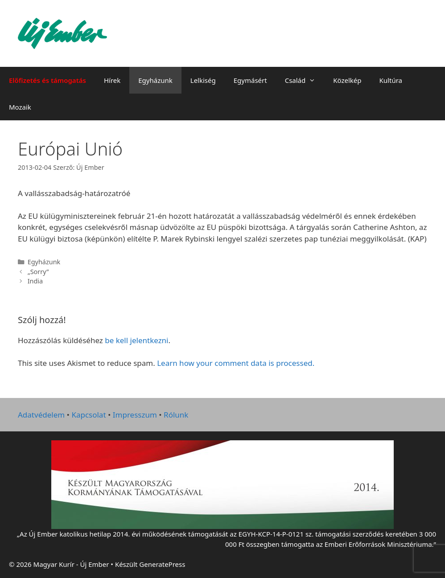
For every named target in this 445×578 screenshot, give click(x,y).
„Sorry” (38, 271)
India (35, 281)
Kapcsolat (88, 415)
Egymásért (250, 80)
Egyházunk (155, 80)
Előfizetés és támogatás (47, 80)
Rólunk (176, 415)
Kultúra (390, 80)
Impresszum (135, 415)
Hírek (112, 80)
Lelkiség (203, 80)
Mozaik (20, 106)
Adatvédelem (41, 415)
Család (305, 80)
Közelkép (347, 80)
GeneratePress (162, 564)
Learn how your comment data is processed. (235, 363)
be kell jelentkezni (136, 340)
